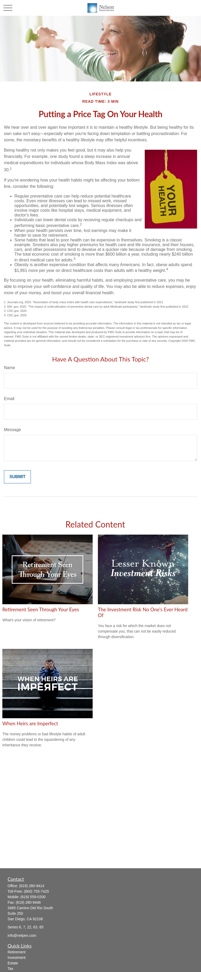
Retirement (16, 952)
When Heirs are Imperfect (30, 723)
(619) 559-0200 (33, 897)
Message (12, 429)
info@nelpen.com (22, 935)
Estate (13, 963)
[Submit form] (17, 476)
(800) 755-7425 (36, 891)
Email (9, 398)
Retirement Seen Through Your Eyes (40, 609)
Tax (10, 968)
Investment (16, 957)
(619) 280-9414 (31, 886)
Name (9, 367)
